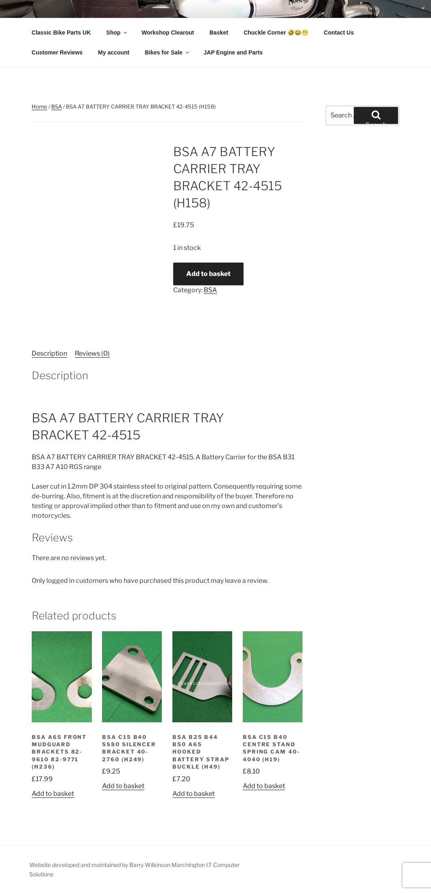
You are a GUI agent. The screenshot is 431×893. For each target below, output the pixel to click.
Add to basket (208, 274)
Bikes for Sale (167, 52)
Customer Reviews (57, 52)
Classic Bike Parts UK (61, 32)
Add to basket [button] (53, 793)
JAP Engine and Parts (233, 52)
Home (39, 106)
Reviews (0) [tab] (92, 353)
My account (113, 52)
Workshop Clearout (167, 32)
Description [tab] (49, 353)
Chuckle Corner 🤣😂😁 (276, 32)
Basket (218, 32)
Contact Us (339, 32)
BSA (56, 106)
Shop (117, 32)
